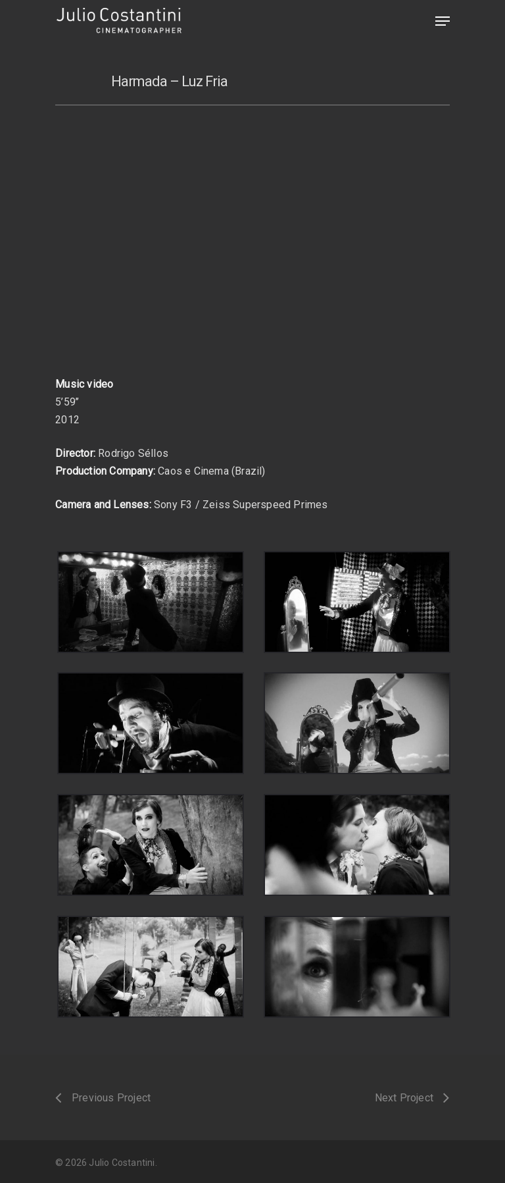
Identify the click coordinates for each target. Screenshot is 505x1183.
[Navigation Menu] (442, 21)
